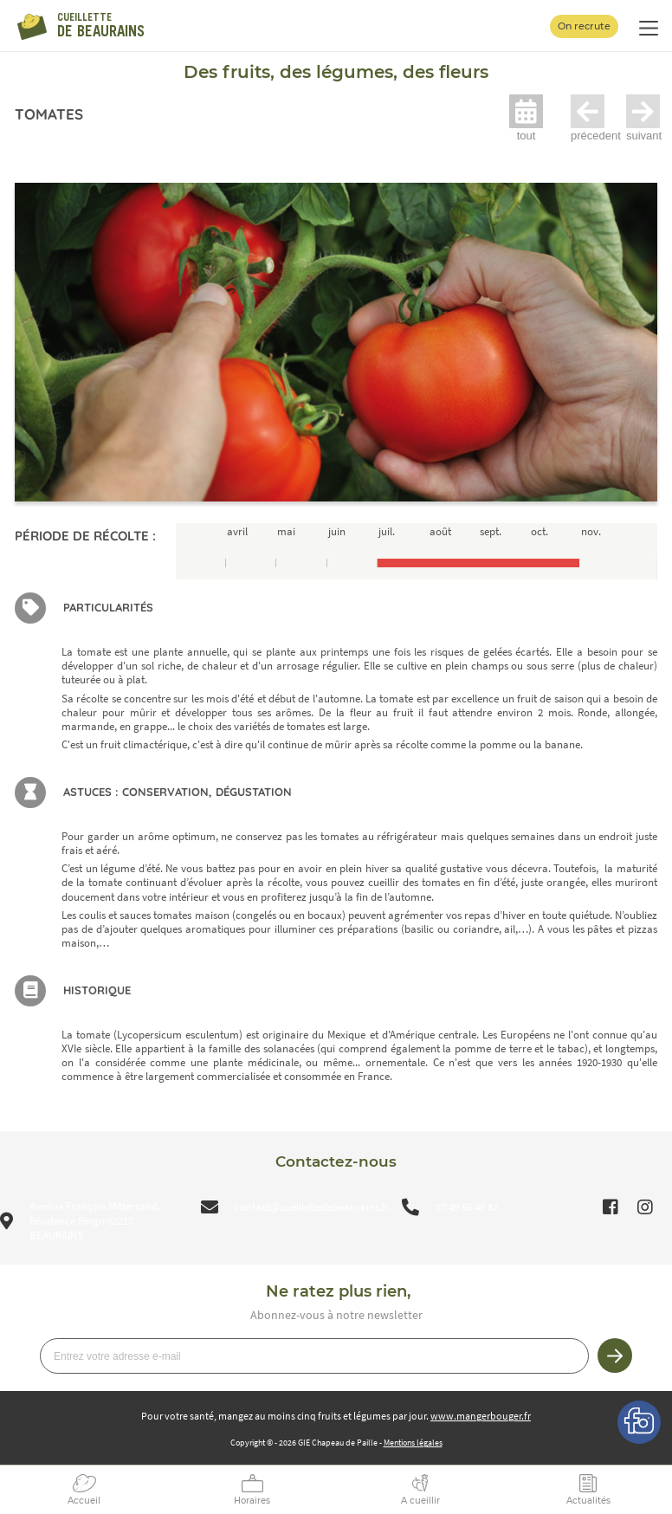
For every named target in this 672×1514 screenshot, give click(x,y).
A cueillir (420, 1500)
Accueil (84, 1500)
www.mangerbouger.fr (480, 1415)
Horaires (252, 1500)
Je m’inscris (615, 1355)
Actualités (588, 1500)
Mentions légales (413, 1442)
